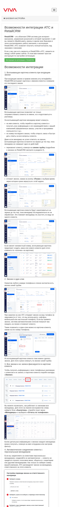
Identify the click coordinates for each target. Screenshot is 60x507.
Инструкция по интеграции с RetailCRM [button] (20, 60)
